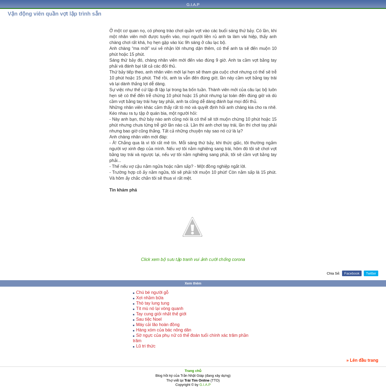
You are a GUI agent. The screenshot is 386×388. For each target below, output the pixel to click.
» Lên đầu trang (362, 360)
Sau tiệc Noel (149, 319)
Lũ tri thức (145, 346)
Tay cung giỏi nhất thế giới (161, 314)
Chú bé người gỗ (152, 292)
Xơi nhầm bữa (150, 297)
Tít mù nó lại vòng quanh (159, 308)
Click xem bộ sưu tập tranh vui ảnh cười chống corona (193, 259)
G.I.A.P (193, 4)
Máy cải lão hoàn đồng (158, 324)
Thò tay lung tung (152, 303)
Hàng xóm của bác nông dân (163, 330)
